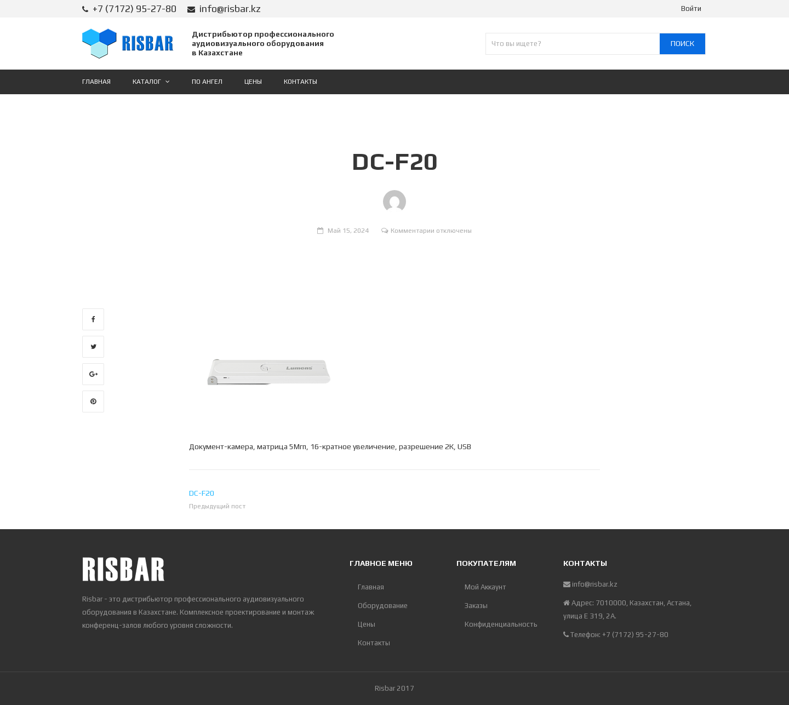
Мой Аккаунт (485, 587)
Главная (371, 587)
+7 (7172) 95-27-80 (134, 8)
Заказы (476, 605)
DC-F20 (201, 493)
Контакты (374, 643)
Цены (366, 624)
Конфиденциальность (501, 624)
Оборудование (383, 605)
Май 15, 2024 (348, 230)
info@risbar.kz (230, 8)
